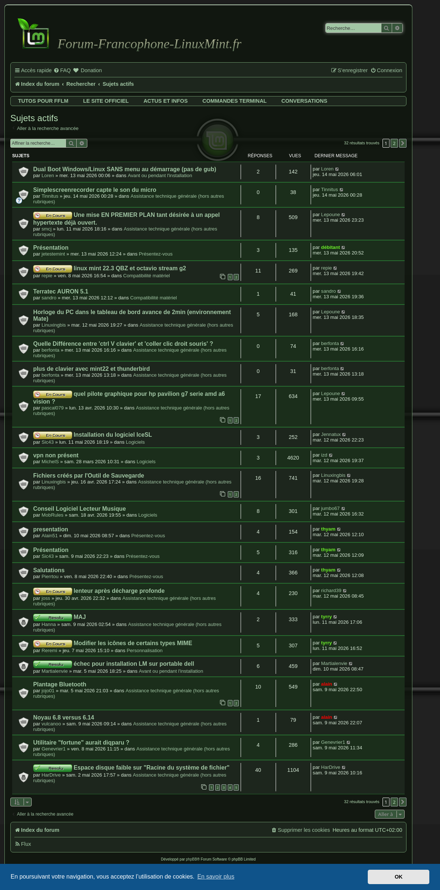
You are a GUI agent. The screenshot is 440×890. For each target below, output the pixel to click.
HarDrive (51, 775)
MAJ (80, 617)
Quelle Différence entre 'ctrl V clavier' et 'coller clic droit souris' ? (123, 344)
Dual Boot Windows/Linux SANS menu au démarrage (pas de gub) (124, 169)
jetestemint (53, 254)
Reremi (49, 650)
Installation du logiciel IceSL (113, 435)
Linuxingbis (54, 325)
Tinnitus (50, 196)
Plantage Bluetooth (59, 684)
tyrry (326, 616)
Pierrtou (50, 576)
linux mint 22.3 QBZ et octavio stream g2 (130, 268)
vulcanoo (51, 724)
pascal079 (53, 408)
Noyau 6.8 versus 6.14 (63, 717)
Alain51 (50, 535)
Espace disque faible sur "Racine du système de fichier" (152, 767)
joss (46, 598)
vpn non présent (55, 455)
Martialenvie (55, 671)
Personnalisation (145, 650)
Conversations (304, 101)
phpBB (191, 859)
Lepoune (330, 214)
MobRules (52, 515)
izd (324, 455)
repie (47, 275)
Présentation (51, 248)
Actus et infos (165, 101)
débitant (330, 247)
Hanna (49, 624)
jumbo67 (330, 508)
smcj (47, 229)
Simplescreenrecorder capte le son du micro (94, 190)
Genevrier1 (54, 749)
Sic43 (48, 442)
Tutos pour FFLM (43, 101)
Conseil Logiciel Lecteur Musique (79, 509)
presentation (50, 529)
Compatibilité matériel (146, 275)
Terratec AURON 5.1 (60, 291)
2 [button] (394, 143)
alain (326, 684)
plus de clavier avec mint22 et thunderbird (91, 369)
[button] (402, 143)
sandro (49, 297)
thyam (328, 529)
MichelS (50, 461)
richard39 (331, 590)
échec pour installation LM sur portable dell (134, 664)
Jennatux (331, 434)
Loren (48, 175)
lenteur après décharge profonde (119, 591)
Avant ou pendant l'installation (160, 175)
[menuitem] (62, 71)
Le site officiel (106, 101)
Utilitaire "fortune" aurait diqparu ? (81, 742)
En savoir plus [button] (215, 876)
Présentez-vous (156, 254)
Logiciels (135, 442)
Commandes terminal (234, 101)
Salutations (48, 570)
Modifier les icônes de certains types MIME (133, 643)
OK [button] (399, 877)
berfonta (50, 350)
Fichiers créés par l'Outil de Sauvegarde (88, 475)
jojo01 (48, 690)
